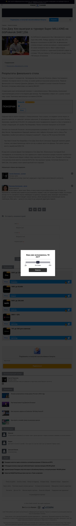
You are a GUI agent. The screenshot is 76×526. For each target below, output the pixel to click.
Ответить (38, 270)
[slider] (37, 262)
